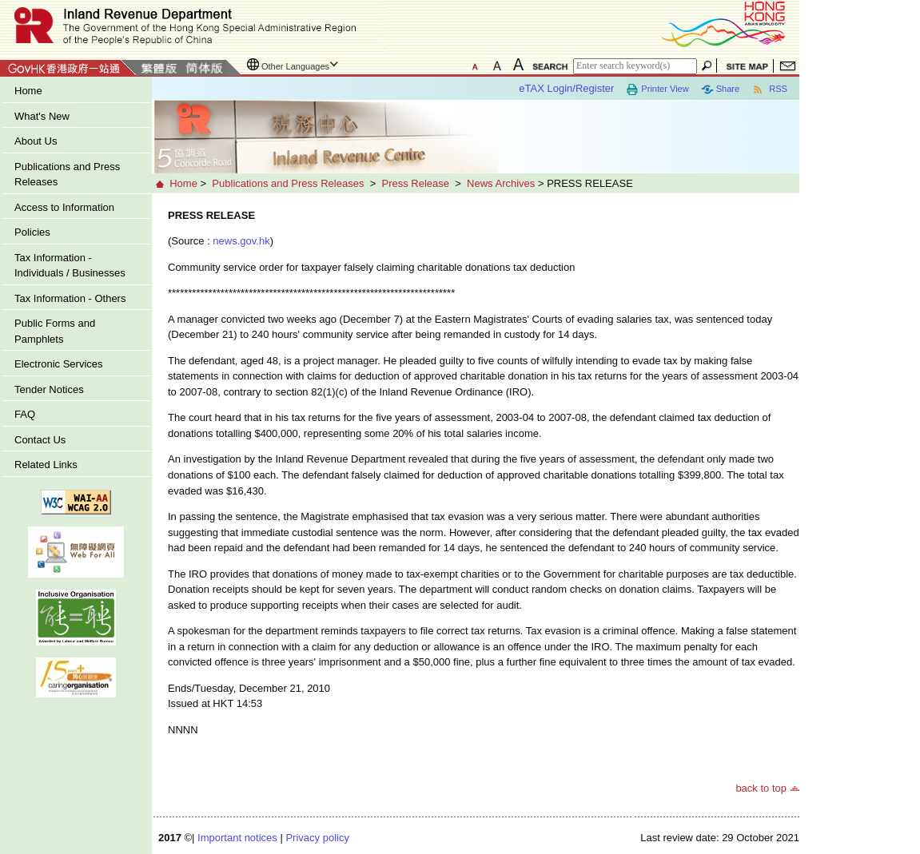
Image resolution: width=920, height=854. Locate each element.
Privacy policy (316, 838)
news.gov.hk (241, 241)
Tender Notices (49, 389)
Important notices (237, 838)
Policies (32, 232)
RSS (769, 89)
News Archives (501, 183)
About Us (35, 141)
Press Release (415, 183)
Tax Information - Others (69, 298)
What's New (42, 116)
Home (28, 91)
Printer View (657, 89)
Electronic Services (58, 364)
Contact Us (40, 440)
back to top (761, 788)
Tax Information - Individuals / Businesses (69, 266)
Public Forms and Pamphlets (54, 331)
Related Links (46, 465)
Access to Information (64, 207)
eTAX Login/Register (566, 88)
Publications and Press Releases (67, 175)
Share (720, 89)
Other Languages (295, 66)
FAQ (24, 414)
